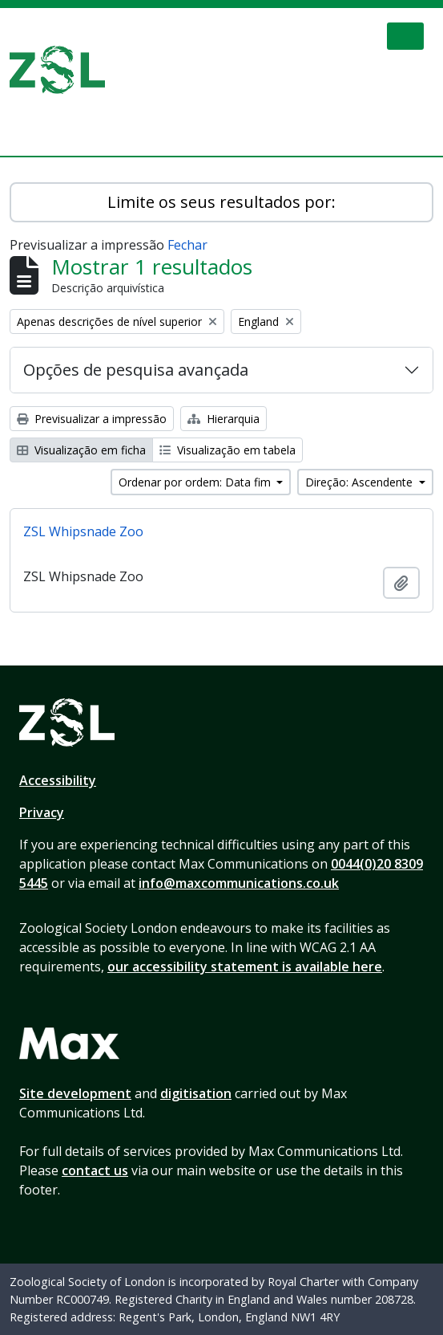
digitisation (196, 1093)
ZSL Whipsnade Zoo (83, 531)
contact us (95, 1170)
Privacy (41, 812)
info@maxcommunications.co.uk (239, 883)
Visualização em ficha (81, 450)
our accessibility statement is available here (244, 966)
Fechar (187, 245)
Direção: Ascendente (360, 482)
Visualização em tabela (227, 450)
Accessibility (57, 780)
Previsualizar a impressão (92, 418)
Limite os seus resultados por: (221, 202)
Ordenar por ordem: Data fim (196, 482)
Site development (75, 1093)
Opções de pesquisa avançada (135, 370)
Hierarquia (223, 418)
